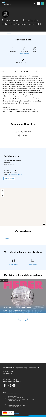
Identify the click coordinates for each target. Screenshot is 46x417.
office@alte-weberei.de (15, 174)
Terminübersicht (24, 53)
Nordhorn (9, 33)
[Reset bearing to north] (2, 195)
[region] (23, 207)
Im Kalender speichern (23, 139)
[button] (42, 3)
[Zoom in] (2, 190)
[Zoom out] (2, 193)
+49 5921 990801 (11, 170)
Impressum (16, 413)
